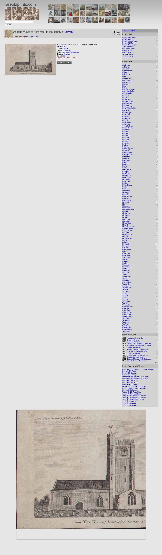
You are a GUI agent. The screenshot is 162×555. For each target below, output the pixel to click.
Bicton (124, 86)
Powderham (126, 250)
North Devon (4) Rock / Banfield (134, 388)
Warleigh (125, 309)
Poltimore (125, 248)
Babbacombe (127, 71)
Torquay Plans (127, 56)
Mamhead (126, 219)
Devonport (126, 143)
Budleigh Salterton (129, 109)
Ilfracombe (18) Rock (130, 381)
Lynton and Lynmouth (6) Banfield (134, 386)
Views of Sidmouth (133, 342)
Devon (69, 31)
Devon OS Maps (128, 43)
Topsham (125, 292)
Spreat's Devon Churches (136, 361)
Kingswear (126, 198)
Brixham (125, 97)
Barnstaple (126, 75)
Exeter (124, 162)
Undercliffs (126, 305)
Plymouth (125, 244)
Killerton (125, 194)
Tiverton (125, 290)
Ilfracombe (126, 191)
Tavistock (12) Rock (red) (131, 394)
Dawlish (125, 141)
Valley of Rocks (128, 307)
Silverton (125, 273)
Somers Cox (33, 37)
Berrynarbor (126, 82)
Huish (124, 189)
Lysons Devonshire (134, 348)
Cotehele (125, 134)
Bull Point (125, 111)
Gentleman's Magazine (70, 52)
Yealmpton (126, 332)
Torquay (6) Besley (129, 403)
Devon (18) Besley (129, 373)
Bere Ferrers (127, 78)
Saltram (125, 259)
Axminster (67, 50)
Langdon (125, 202)
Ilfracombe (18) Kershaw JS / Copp (135, 379)
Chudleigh (126, 118)
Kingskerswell (127, 196)
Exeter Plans (127, 51)
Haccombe (126, 181)
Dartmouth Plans (128, 49)
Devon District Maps (129, 41)
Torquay (125, 297)
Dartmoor (125, 137)
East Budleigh (127, 153)
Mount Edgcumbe (128, 227)
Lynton (124, 217)
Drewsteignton (127, 149)
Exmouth (125, 164)
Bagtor (124, 73)
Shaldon (125, 263)
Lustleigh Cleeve (128, 210)
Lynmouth (126, 215)
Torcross (125, 295)
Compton (125, 130)
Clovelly (125, 120)
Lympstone (126, 213)
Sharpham (126, 265)
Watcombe (126, 311)
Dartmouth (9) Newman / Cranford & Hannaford (139, 369)
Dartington (126, 135)
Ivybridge (125, 193)
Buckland (125, 105)
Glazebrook (126, 175)
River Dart (126, 253)
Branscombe (127, 94)
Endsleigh (126, 160)
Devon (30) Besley (129, 375)
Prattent (67, 54)
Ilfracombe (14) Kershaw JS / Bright (135, 377)
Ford (124, 168)
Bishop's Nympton (129, 90)
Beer (124, 76)
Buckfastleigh (127, 103)
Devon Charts (127, 39)
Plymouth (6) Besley (129, 390)
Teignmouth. (126, 288)
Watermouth (126, 312)
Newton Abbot (127, 229)
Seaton (125, 261)
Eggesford (126, 158)
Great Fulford (127, 177)
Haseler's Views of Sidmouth (137, 349)
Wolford (125, 324)
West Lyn (125, 322)
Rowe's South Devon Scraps (137, 355)
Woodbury (126, 326)
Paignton (125, 242)
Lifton (124, 204)
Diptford (125, 145)
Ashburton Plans (128, 47)
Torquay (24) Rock (129, 401)
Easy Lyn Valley (128, 154)
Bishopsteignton (128, 92)
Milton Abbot (126, 223)
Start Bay (125, 280)
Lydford (125, 212)
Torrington (126, 301)
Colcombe (126, 124)
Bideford (125, 88)
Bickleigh (125, 84)
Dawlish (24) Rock (129, 371)
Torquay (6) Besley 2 (129, 405)
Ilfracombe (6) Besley (130, 384)
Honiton (125, 187)
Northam (125, 233)
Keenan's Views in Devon (136, 338)
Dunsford (125, 151)
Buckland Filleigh (128, 107)
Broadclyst (126, 99)
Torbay (124, 293)
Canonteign (126, 113)
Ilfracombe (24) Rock (130, 382)
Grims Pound (127, 179)
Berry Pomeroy (127, 80)
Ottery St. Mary (127, 238)
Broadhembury (127, 101)
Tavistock (125, 284)
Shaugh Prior (127, 267)
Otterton (125, 236)
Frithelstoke (126, 170)
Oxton (124, 240)
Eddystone (126, 156)
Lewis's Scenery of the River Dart (139, 344)
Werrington (126, 320)
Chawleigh (126, 116)
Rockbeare (126, 255)
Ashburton (126, 67)
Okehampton (127, 234)
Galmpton (125, 172)
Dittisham (125, 147)
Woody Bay (126, 328)
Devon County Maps (129, 37)
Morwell (125, 225)
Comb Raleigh (127, 126)
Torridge (125, 299)
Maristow (125, 221)
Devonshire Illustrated (135, 357)
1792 (63, 56)
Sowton (125, 278)
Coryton (125, 132)
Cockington (126, 122)
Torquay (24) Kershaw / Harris (133, 400)
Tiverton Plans (127, 54)
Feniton (125, 166)
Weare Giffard (127, 316)
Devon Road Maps (129, 45)
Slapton (125, 274)
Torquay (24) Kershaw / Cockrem (134, 396)
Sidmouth (125, 271)
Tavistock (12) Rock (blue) (131, 392)
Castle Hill (126, 114)
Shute (124, 269)
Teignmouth (126, 286)
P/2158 (62, 46)
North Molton (127, 231)
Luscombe (126, 208)
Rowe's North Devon (134, 353)
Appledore (126, 65)
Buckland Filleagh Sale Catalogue (139, 359)
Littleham (125, 206)
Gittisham (125, 174)
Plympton (125, 246)
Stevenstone (126, 282)
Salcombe (126, 257)
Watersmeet (126, 314)
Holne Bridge (127, 185)
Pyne (124, 252)
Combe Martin (127, 128)
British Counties (129, 31)
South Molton (127, 276)
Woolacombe (127, 330)
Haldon (125, 183)
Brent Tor (125, 95)
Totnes (124, 303)
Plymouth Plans (128, 52)
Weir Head (126, 318)
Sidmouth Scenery (133, 340)
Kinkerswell (126, 200)
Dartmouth (126, 139)
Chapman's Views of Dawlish (137, 351)
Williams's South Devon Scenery (139, 346)
